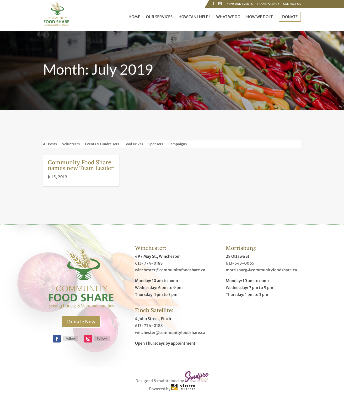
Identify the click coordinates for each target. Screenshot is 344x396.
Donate (290, 16)
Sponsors (155, 144)
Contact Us (292, 3)
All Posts (50, 144)
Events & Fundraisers (102, 144)
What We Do (228, 17)
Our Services (159, 17)
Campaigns (177, 144)
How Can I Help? (194, 17)
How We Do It (259, 17)
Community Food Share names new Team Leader (81, 165)
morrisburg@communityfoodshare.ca (261, 270)
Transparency (268, 3)
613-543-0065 (240, 263)
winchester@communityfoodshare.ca (170, 270)
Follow (70, 338)
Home (134, 17)
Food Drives (133, 144)
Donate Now (81, 322)
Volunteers (71, 144)
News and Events (239, 3)
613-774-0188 (149, 263)
